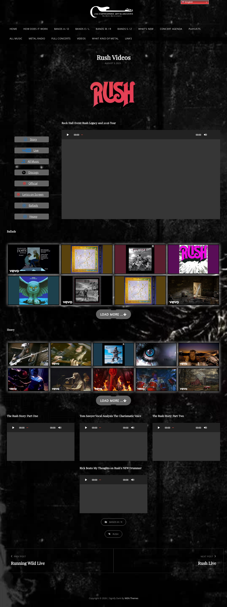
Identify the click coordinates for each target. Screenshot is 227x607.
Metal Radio (37, 38)
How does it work (35, 28)
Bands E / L (82, 28)
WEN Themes (131, 598)
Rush (115, 534)
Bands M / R (103, 28)
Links (128, 38)
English (187, 2)
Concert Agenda (171, 28)
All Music (16, 38)
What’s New (146, 28)
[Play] (68, 134)
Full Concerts (61, 38)
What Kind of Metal (105, 38)
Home (13, 28)
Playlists (195, 28)
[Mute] (205, 134)
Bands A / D (61, 28)
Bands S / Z (124, 28)
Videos (81, 38)
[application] (141, 174)
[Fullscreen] (212, 134)
